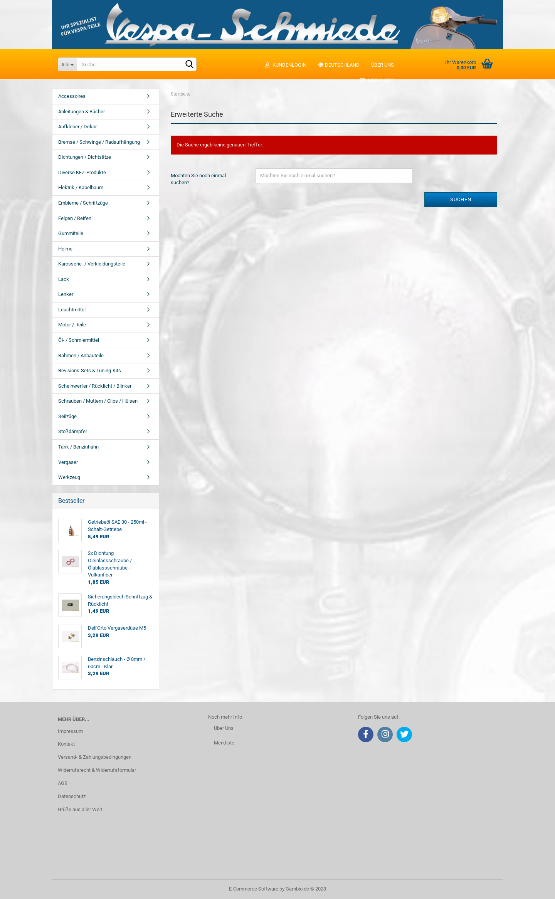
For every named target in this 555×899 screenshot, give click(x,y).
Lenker (65, 294)
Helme (65, 249)
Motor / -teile (72, 325)
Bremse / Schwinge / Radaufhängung (99, 142)
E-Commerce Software (253, 889)
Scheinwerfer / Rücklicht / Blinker (94, 386)
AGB (62, 783)
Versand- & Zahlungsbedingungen (94, 757)
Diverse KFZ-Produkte (82, 172)
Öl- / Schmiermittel (78, 340)
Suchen (460, 199)
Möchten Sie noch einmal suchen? (198, 179)
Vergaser (68, 462)
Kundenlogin (285, 65)
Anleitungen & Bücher (81, 111)
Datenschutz (72, 796)
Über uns (382, 65)
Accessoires (72, 96)
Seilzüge (67, 416)
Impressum (70, 731)
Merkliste (377, 80)
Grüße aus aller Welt (80, 809)
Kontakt (66, 744)
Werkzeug (69, 477)
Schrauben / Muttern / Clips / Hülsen (98, 401)
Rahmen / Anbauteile (81, 355)
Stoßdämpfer (72, 431)
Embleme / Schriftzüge (83, 203)
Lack (63, 279)
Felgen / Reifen (74, 218)
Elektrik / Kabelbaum (80, 187)
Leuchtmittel (72, 310)
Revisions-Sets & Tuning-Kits (89, 370)
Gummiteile (70, 233)
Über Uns (224, 728)
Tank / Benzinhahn (78, 447)
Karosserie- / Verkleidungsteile (91, 264)
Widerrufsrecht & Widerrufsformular (97, 770)
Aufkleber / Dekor (77, 126)
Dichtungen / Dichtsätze (84, 157)
